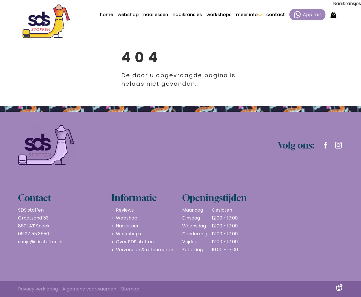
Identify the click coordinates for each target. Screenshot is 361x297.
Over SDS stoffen (135, 241)
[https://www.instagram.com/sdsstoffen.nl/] (338, 145)
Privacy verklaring (38, 289)
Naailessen (128, 226)
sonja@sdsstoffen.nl (40, 241)
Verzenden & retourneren (144, 249)
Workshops (128, 234)
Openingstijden (214, 197)
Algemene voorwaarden (89, 289)
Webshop (126, 218)
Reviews (125, 210)
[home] (46, 21)
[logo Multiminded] (339, 289)
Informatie (134, 197)
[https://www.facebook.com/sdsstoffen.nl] (325, 145)
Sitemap (130, 289)
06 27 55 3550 (33, 234)
